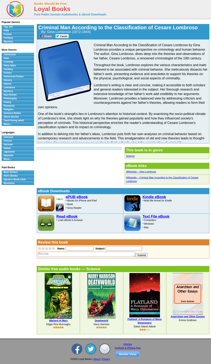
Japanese (9, 151)
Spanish (8, 155)
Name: (61, 248)
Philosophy (10, 98)
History (8, 80)
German (8, 144)
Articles (127, 344)
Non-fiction (10, 94)
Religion (8, 109)
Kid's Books (11, 175)
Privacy (106, 359)
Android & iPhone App (128, 347)
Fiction (8, 34)
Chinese (8, 137)
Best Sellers (11, 172)
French (8, 140)
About (96, 359)
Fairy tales (10, 65)
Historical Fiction (13, 76)
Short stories (11, 116)
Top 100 (8, 26)
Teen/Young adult (14, 120)
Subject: (100, 248)
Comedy (8, 61)
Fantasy (8, 37)
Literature (9, 87)
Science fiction (12, 113)
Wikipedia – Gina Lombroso (141, 171)
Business (9, 183)
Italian (7, 148)
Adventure (10, 54)
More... (8, 124)
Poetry (7, 102)
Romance (9, 105)
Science (130, 156)
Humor (8, 83)
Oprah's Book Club (15, 179)
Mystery (8, 41)
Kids (6, 30)
